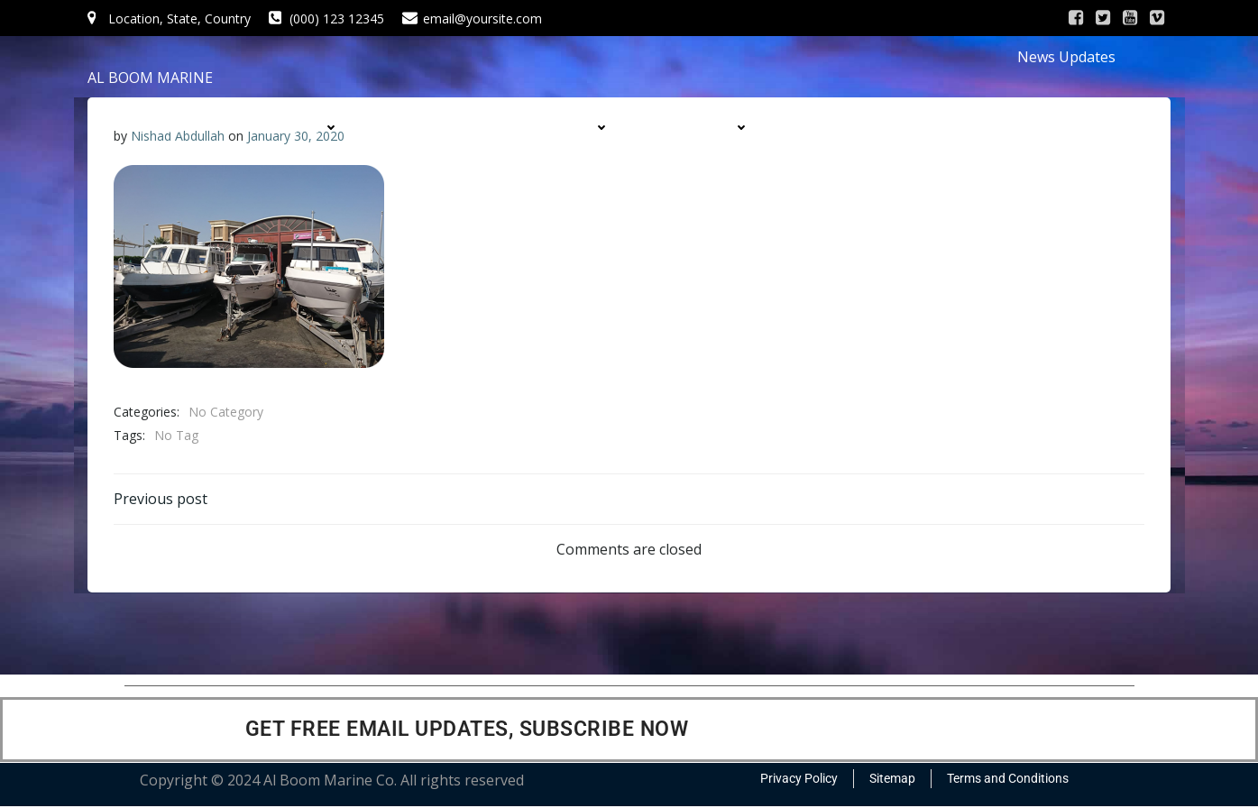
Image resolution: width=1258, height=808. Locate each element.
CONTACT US (929, 162)
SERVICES (433, 127)
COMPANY (300, 127)
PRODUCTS (568, 127)
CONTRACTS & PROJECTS (892, 127)
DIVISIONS (711, 127)
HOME (178, 127)
